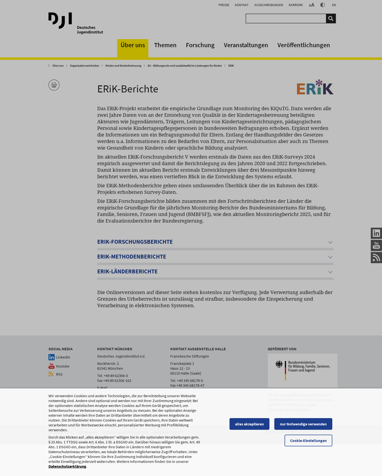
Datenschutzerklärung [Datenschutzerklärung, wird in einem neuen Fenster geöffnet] (67, 468)
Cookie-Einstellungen (309, 442)
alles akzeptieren (250, 426)
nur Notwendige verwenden (304, 426)
